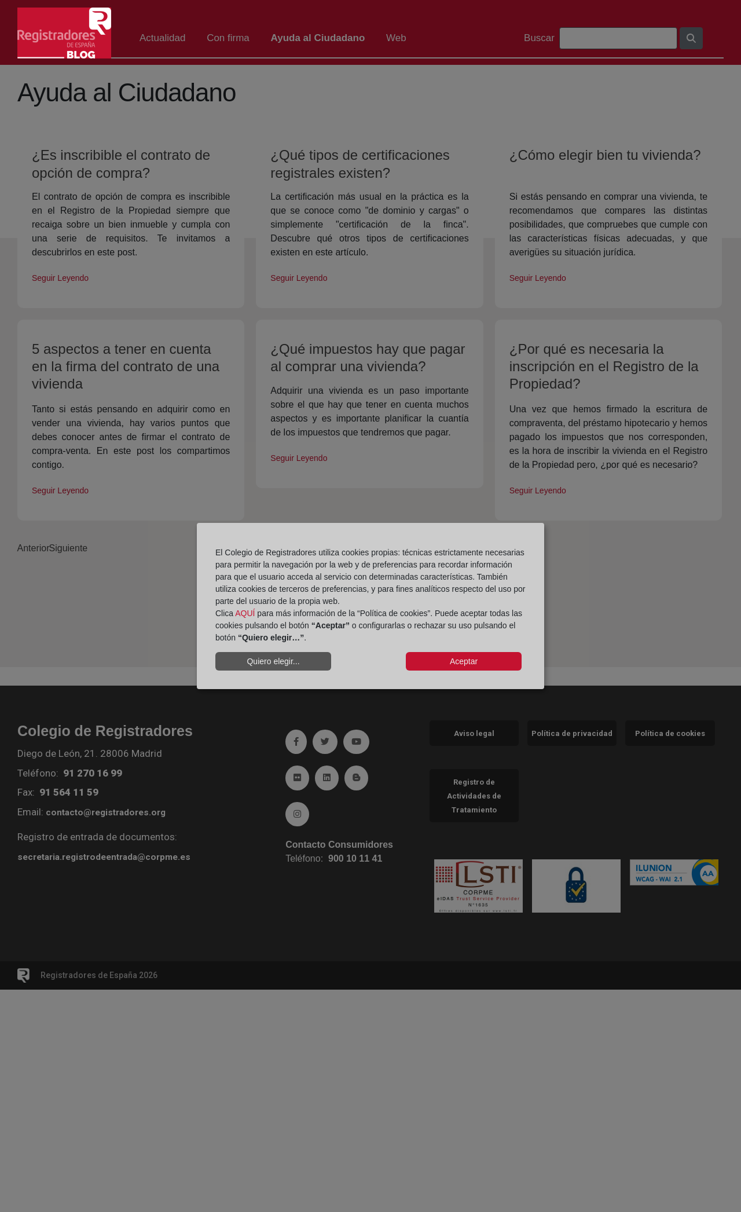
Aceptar (464, 661)
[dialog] (370, 606)
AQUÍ (245, 613)
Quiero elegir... (273, 661)
